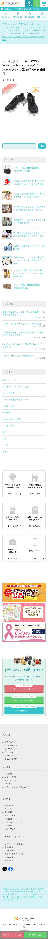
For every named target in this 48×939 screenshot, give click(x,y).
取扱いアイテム (11, 749)
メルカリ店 (9, 780)
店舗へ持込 (9, 847)
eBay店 (7, 784)
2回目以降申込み (35, 935)
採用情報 (8, 826)
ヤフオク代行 (8, 426)
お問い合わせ (10, 851)
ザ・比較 (6, 413)
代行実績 (8, 774)
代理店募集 (9, 861)
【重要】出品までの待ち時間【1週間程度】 (22, 324)
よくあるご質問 (11, 759)
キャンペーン (10, 805)
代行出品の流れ (18, 15)
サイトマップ (10, 829)
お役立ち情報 (8, 406)
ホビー (5, 452)
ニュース (8, 809)
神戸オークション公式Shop (15, 787)
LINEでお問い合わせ (24, 699)
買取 (4, 432)
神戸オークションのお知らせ (15, 387)
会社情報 (8, 812)
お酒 (4, 439)
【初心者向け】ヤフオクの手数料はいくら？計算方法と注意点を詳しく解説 (29, 260)
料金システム (41, 15)
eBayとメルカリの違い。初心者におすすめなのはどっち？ (23, 345)
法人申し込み (10, 857)
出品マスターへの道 (11, 419)
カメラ (5, 445)
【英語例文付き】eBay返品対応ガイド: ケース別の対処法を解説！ (23, 334)
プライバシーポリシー (13, 822)
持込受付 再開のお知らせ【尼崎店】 (18, 356)
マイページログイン (13, 854)
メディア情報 (10, 815)
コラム (7, 790)
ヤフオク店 (9, 777)
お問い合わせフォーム (24, 709)
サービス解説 (8, 393)
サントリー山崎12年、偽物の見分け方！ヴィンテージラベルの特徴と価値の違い (29, 273)
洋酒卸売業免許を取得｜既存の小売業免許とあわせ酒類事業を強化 (23, 313)
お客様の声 (9, 755)
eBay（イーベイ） (10, 380)
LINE (36, 3)
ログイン (29, 3)
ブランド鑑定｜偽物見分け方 (15, 400)
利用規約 (8, 819)
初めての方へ (5, 15)
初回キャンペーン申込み (12, 935)
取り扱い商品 (29, 15)
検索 (42, 146)
